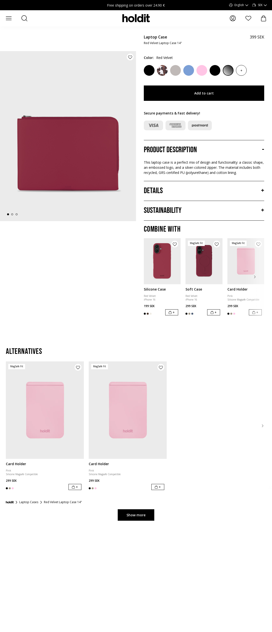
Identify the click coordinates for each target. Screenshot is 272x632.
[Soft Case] (203, 261)
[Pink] (201, 70)
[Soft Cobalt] (188, 70)
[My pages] (233, 18)
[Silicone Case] (162, 261)
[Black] (215, 70)
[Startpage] (10, 516)
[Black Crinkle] (149, 70)
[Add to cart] (171, 312)
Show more (136, 529)
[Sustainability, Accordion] (204, 210)
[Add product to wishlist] (130, 57)
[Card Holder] (245, 261)
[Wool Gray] (175, 70)
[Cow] (162, 70)
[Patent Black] (228, 70)
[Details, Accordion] (204, 191)
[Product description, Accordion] (204, 150)
